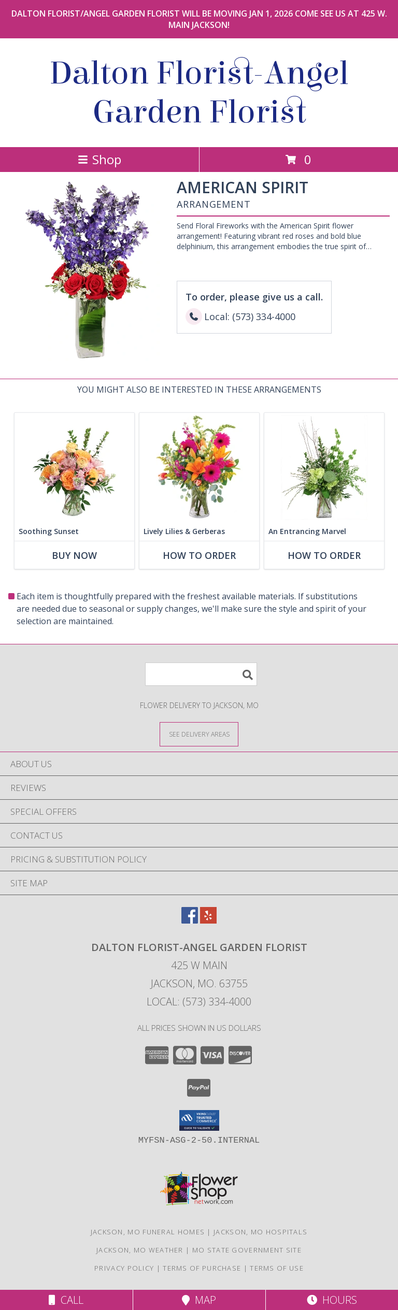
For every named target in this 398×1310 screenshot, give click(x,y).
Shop (99, 159)
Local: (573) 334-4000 (199, 1002)
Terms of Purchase (202, 1268)
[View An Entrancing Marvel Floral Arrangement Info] (324, 467)
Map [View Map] (199, 1300)
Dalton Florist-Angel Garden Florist (199, 93)
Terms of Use (277, 1268)
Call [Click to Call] (66, 1300)
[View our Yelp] (208, 920)
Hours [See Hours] (332, 1300)
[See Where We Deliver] (199, 734)
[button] (199, 1120)
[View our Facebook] (189, 920)
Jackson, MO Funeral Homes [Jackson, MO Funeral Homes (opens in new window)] (148, 1231)
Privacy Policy (124, 1268)
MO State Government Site (247, 1250)
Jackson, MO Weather (139, 1250)
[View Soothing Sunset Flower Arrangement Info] (74, 467)
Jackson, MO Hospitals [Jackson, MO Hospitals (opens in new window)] (260, 1231)
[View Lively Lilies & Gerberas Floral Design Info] (199, 467)
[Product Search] (201, 674)
